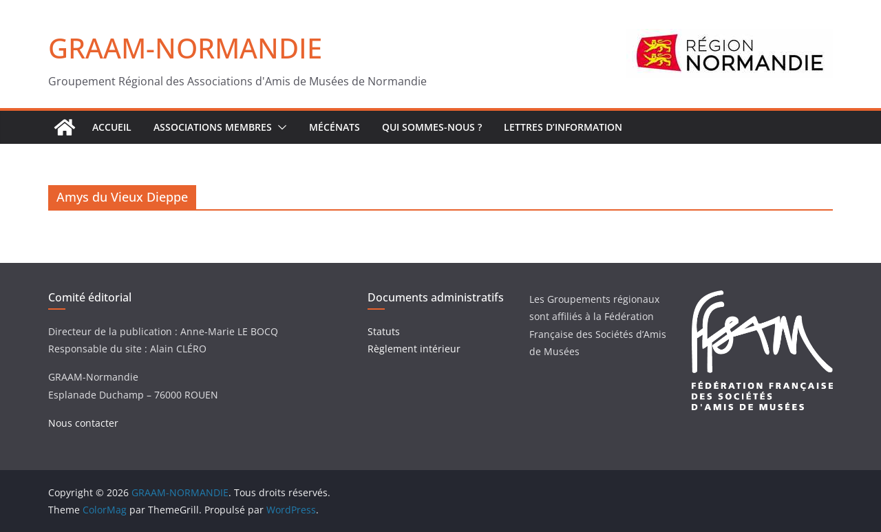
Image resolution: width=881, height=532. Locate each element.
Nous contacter (83, 422)
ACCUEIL (111, 127)
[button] (279, 127)
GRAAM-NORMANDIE (185, 48)
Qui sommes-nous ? (432, 127)
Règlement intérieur (414, 348)
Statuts (384, 331)
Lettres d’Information (563, 127)
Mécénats (334, 127)
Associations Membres (212, 127)
